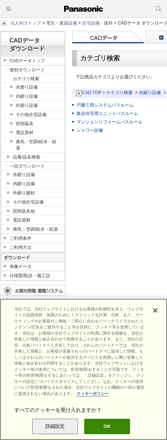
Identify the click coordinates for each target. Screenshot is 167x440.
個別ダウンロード (27, 69)
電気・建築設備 (61, 23)
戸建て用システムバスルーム (105, 105)
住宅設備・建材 (97, 23)
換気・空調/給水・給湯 (36, 144)
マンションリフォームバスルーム (109, 121)
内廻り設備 (27, 96)
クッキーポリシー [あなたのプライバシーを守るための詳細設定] (93, 393)
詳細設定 (55, 426)
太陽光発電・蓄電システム (32, 290)
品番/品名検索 (26, 157)
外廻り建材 (24, 192)
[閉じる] (155, 310)
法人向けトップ (25, 23)
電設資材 (24, 132)
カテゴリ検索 (119, 92)
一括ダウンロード (27, 166)
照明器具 (24, 123)
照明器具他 (24, 211)
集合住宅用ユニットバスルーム (107, 113)
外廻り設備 (27, 105)
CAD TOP (91, 92)
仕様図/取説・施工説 (30, 275)
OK (107, 426)
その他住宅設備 (31, 114)
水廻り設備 (150, 92)
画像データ (20, 266)
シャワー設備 (90, 130)
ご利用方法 (20, 247)
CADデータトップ (27, 60)
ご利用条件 (20, 238)
